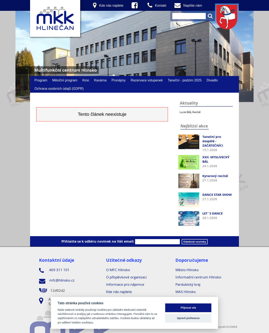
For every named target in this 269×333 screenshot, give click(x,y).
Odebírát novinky (194, 241)
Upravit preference (188, 318)
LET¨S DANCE (212, 213)
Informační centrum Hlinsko (198, 277)
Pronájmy (119, 80)
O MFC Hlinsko (118, 269)
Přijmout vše (188, 307)
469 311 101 (54, 270)
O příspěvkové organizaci (126, 277)
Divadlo (212, 80)
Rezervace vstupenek (147, 80)
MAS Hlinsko (185, 291)
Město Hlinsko (186, 269)
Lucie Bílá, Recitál (190, 112)
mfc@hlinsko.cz (57, 281)
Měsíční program (64, 80)
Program (40, 80)
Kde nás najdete (119, 291)
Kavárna (100, 80)
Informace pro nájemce (125, 284)
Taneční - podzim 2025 (185, 80)
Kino (85, 80)
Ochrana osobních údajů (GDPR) (59, 88)
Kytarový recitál (215, 176)
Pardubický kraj (187, 284)
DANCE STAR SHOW (217, 194)
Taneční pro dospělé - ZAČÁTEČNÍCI (212, 141)
